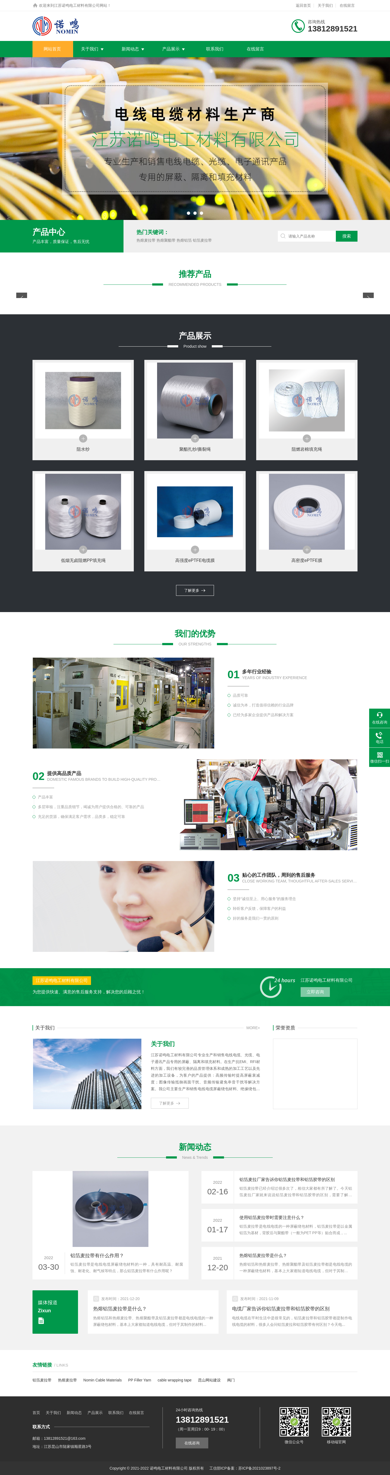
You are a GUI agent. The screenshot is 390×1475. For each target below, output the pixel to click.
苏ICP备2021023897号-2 (259, 1468)
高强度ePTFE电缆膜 (195, 560)
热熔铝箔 (184, 240)
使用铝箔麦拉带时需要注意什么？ (271, 1217)
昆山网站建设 (209, 1380)
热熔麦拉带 (145, 240)
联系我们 (214, 49)
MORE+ (253, 1028)
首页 (36, 1412)
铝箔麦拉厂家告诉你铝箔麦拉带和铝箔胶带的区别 (287, 1179)
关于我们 (325, 5)
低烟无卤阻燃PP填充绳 (83, 560)
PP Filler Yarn (139, 1380)
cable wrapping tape (174, 1380)
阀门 (231, 1380)
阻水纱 (83, 449)
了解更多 (195, 590)
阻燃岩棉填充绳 (307, 449)
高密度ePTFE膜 (306, 560)
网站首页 (52, 49)
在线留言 (347, 5)
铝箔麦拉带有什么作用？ (97, 1255)
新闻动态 (130, 49)
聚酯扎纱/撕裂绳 (195, 449)
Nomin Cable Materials (102, 1380)
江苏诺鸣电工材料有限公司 (77, 5)
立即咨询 (315, 992)
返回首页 (303, 5)
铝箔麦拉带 (202, 240)
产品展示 (171, 49)
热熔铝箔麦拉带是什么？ (263, 1255)
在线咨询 (192, 1443)
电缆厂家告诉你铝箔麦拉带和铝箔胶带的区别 (281, 1308)
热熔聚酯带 (166, 240)
